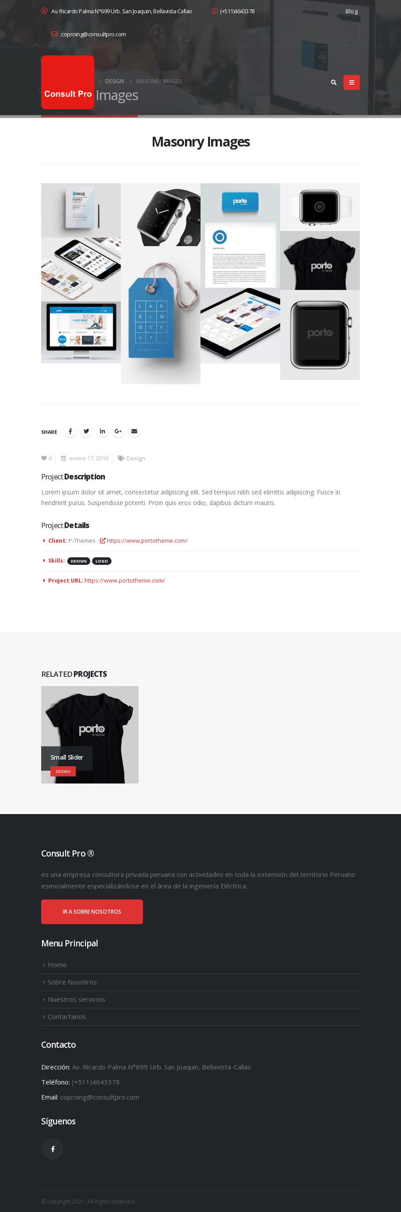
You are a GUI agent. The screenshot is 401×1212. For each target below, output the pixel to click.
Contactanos (67, 1016)
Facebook (70, 431)
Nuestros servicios (76, 999)
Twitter (86, 431)
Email (134, 431)
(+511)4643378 (233, 11)
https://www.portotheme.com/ (144, 540)
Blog (352, 11)
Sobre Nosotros (72, 981)
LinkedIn (102, 431)
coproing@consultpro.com (88, 34)
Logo (102, 561)
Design (136, 458)
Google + (118, 431)
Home (57, 964)
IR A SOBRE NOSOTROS (92, 911)
